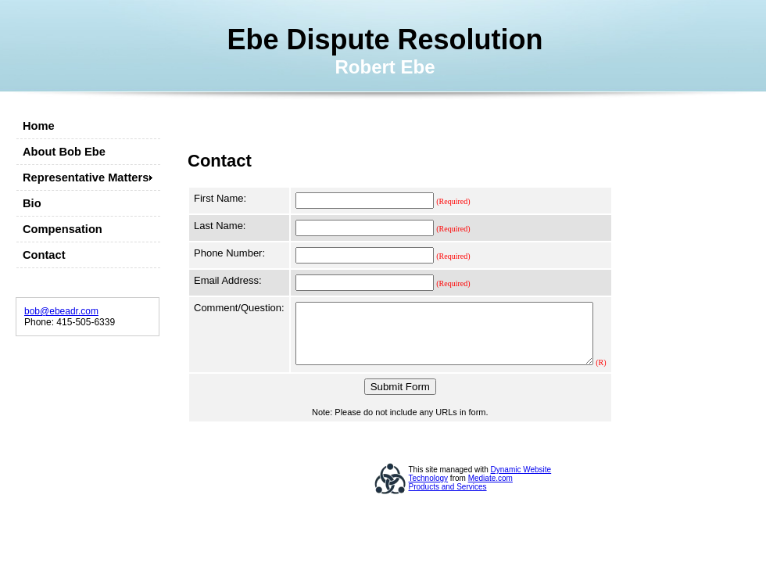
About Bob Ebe (64, 151)
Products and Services (448, 498)
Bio (32, 203)
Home (39, 126)
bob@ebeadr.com (61, 311)
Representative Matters (86, 177)
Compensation (62, 229)
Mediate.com (490, 490)
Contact (44, 255)
